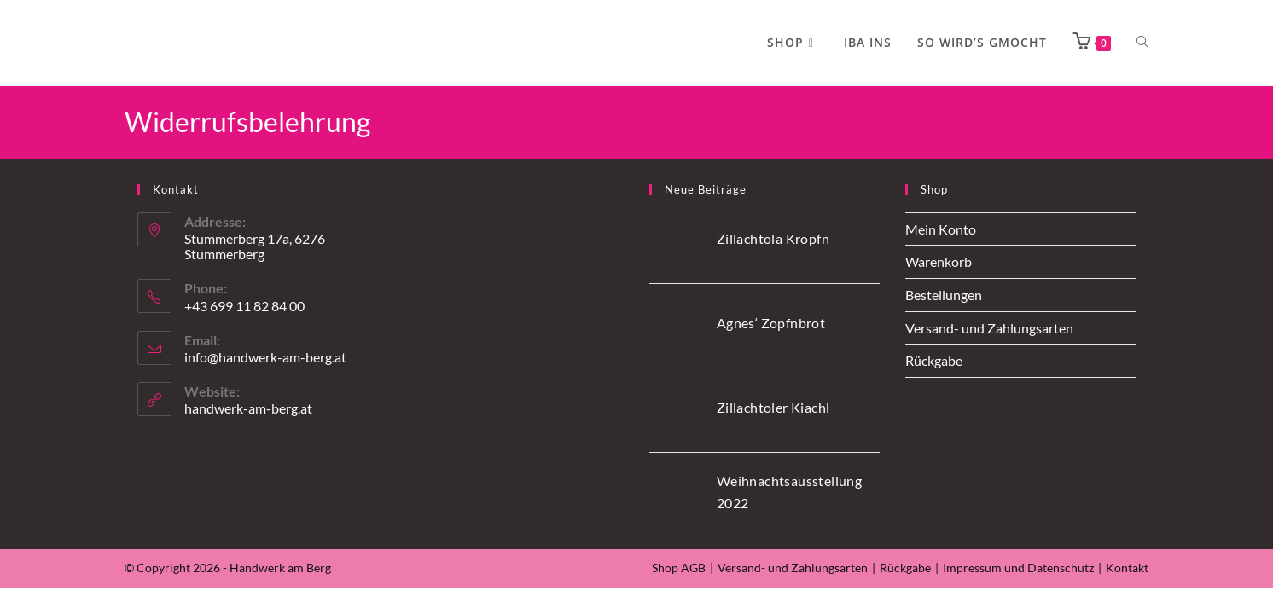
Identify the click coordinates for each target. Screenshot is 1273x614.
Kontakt (1127, 567)
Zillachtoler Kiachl (773, 407)
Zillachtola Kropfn (773, 238)
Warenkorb (938, 261)
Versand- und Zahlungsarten (989, 328)
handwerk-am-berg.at (248, 408)
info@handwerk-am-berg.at (265, 357)
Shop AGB (679, 567)
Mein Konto (940, 229)
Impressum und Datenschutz (1018, 567)
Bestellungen (943, 295)
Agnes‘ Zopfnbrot (771, 323)
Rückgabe (933, 360)
